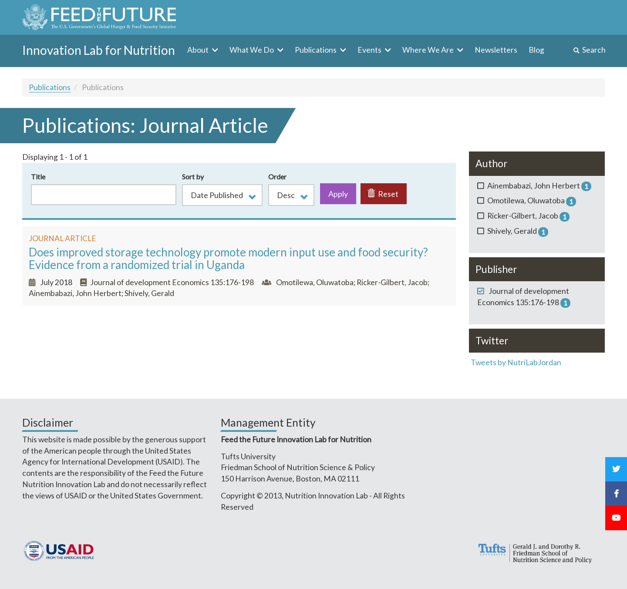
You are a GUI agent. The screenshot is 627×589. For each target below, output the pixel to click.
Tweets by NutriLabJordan (517, 362)
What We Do (252, 49)
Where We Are (428, 49)
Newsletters (496, 49)
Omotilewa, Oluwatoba (315, 282)
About (198, 49)
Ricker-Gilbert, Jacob (392, 282)
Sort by (193, 176)
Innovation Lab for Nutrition (98, 50)
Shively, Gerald (149, 293)
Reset (383, 194)
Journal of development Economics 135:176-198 (172, 282)
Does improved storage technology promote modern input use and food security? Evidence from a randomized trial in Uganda (228, 258)
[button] (222, 195)
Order (277, 176)
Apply (338, 194)
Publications (316, 49)
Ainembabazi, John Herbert (75, 293)
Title (38, 176)
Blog (536, 49)
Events (370, 49)
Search (594, 49)
